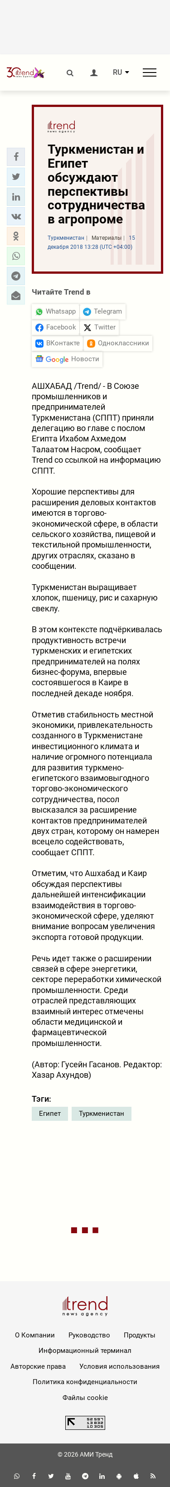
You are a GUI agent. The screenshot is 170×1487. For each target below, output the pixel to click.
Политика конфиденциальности (85, 1382)
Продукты (139, 1335)
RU (117, 72)
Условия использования (119, 1366)
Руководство (89, 1335)
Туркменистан (101, 1113)
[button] (16, 157)
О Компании (35, 1335)
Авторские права (38, 1366)
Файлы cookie (85, 1398)
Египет (50, 1113)
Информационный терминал (85, 1351)
